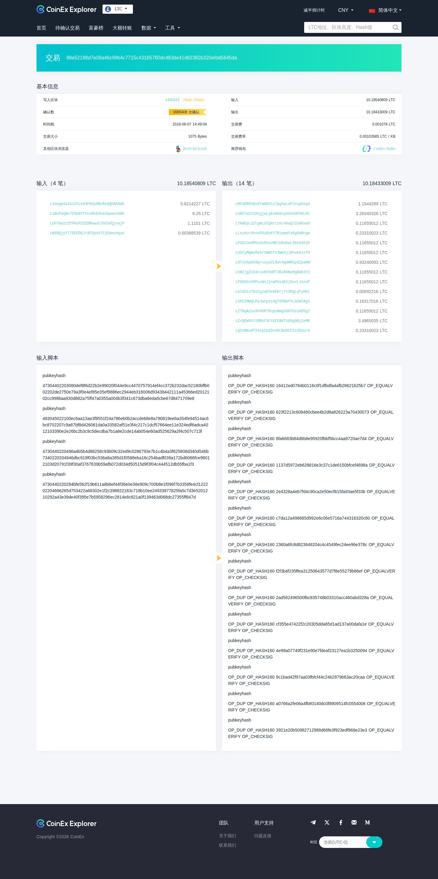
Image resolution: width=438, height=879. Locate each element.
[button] (382, 9)
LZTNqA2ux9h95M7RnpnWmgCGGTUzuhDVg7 (272, 311)
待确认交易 (67, 27)
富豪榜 (96, 27)
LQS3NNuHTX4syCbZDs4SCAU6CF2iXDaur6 (272, 331)
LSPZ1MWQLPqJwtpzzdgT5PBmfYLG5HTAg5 (272, 301)
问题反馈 (262, 835)
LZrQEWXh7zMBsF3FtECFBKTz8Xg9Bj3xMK (272, 321)
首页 (41, 27)
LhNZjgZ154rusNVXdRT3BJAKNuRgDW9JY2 (272, 272)
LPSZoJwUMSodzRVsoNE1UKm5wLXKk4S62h (272, 243)
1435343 (172, 100)
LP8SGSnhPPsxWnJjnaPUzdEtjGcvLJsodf (272, 282)
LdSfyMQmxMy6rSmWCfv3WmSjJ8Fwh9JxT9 (272, 253)
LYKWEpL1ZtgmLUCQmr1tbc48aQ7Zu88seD (272, 223)
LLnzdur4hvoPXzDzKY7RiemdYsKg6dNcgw (272, 233)
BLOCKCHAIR (191, 149)
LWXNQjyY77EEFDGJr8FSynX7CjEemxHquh (87, 233)
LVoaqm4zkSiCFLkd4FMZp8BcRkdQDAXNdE (87, 204)
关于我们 (227, 835)
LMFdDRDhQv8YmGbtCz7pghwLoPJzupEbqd (272, 204)
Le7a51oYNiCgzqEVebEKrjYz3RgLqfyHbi (272, 292)
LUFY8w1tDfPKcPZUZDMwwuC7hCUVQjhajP (87, 223)
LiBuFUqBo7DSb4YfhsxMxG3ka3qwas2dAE (87, 214)
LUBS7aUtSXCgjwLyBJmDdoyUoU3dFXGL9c (272, 214)
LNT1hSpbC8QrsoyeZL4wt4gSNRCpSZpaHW (272, 262)
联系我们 (227, 845)
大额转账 (122, 27)
